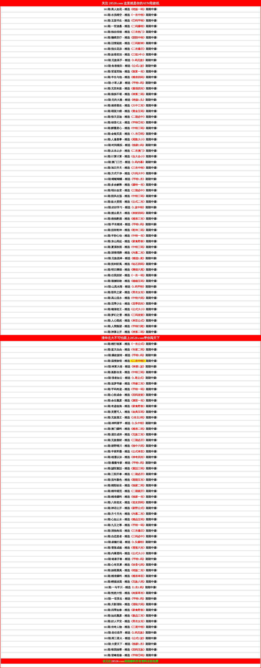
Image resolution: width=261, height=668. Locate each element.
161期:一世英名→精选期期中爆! (130, 598)
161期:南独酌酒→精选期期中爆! (130, 218)
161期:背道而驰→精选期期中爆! (130, 71)
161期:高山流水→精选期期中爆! (130, 298)
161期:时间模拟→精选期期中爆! (130, 145)
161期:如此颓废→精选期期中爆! (130, 615)
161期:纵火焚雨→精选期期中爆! (130, 201)
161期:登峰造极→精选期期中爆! (130, 655)
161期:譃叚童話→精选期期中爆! (130, 468)
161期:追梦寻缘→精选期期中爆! (130, 383)
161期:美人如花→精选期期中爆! (130, 9)
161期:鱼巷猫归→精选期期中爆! (130, 65)
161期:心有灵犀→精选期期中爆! (130, 564)
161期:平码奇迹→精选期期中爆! (130, 389)
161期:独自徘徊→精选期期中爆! (130, 31)
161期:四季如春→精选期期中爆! (130, 610)
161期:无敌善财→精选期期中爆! (130, 440)
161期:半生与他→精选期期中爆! (130, 77)
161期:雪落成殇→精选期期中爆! (130, 547)
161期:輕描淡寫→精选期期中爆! (130, 581)
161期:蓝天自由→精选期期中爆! (130, 349)
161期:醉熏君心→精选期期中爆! (130, 128)
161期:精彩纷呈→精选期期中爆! (130, 485)
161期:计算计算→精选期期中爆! (130, 156)
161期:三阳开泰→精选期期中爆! (130, 474)
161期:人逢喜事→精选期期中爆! (130, 139)
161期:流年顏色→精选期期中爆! (130, 479)
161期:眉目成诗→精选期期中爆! (130, 434)
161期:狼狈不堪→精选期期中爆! (130, 94)
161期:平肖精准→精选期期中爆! (130, 224)
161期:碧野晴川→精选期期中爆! (130, 445)
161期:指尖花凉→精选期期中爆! (130, 48)
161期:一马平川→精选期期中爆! (130, 587)
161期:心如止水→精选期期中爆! (130, 519)
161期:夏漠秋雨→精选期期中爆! (130, 247)
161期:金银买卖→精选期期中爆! (130, 133)
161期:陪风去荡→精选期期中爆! (130, 196)
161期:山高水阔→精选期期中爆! (130, 286)
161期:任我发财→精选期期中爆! (130, 275)
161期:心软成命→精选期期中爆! (130, 394)
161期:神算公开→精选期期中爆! (130, 332)
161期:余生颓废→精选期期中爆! (130, 400)
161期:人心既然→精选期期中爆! (130, 320)
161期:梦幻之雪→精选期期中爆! (130, 315)
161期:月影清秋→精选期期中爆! (130, 604)
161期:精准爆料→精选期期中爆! (130, 496)
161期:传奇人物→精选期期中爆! (130, 627)
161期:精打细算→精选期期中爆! (130, 343)
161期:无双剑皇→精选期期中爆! (130, 88)
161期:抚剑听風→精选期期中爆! (130, 264)
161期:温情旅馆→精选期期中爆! (130, 360)
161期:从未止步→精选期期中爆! (130, 150)
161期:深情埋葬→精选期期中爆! (130, 252)
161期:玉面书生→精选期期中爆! (130, 20)
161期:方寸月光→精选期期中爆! (130, 513)
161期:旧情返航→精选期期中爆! (130, 43)
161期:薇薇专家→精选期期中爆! (130, 462)
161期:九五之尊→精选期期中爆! (130, 525)
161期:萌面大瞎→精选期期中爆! (130, 111)
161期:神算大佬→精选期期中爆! (130, 366)
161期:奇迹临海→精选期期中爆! (130, 406)
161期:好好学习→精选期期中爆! (130, 207)
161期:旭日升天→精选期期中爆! (130, 167)
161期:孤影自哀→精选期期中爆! (130, 372)
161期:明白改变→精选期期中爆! (130, 190)
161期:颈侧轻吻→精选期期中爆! (130, 281)
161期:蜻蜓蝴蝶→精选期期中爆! (130, 179)
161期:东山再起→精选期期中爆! (130, 241)
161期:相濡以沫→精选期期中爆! (130, 457)
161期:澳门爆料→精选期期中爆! (130, 428)
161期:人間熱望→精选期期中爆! (130, 326)
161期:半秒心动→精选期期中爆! (130, 235)
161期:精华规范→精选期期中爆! (130, 491)
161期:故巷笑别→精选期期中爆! (130, 54)
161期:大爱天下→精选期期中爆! (130, 644)
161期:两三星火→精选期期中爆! (130, 638)
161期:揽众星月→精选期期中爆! (130, 213)
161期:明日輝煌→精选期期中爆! (130, 269)
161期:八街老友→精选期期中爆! (130, 502)
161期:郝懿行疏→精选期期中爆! (130, 542)
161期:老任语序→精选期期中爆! (130, 632)
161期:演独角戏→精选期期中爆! (130, 530)
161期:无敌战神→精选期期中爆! (130, 258)
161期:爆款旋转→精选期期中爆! (130, 355)
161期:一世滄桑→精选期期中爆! (130, 26)
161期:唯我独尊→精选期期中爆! (130, 649)
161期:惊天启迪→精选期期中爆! (130, 116)
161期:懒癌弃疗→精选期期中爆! (130, 37)
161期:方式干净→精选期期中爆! (130, 173)
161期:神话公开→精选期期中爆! (130, 508)
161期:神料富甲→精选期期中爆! (130, 423)
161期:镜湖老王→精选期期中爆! (130, 309)
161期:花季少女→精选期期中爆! (130, 303)
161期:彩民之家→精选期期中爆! (130, 292)
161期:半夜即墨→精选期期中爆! (130, 451)
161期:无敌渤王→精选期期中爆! (130, 417)
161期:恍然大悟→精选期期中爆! (130, 593)
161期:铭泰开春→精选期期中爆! (130, 559)
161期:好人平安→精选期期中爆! (130, 621)
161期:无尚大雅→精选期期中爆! (130, 99)
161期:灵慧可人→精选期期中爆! (130, 411)
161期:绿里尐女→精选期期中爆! (130, 122)
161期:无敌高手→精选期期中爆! (130, 60)
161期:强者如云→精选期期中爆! (130, 377)
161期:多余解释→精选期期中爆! (130, 184)
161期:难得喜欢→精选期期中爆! (130, 105)
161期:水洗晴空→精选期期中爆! (130, 14)
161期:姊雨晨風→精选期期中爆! (130, 570)
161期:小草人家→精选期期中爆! (130, 82)
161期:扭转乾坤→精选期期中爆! (130, 230)
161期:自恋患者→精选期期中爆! (130, 536)
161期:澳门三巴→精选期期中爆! (130, 162)
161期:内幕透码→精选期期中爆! (130, 553)
